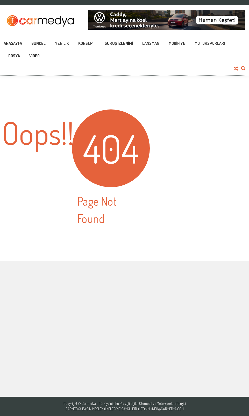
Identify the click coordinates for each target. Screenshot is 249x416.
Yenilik (62, 43)
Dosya (14, 55)
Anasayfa (13, 43)
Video (34, 55)
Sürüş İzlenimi (119, 43)
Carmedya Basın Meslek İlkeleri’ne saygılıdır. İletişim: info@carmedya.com (125, 409)
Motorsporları (210, 43)
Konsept (86, 43)
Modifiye (177, 43)
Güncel (38, 43)
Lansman (150, 43)
